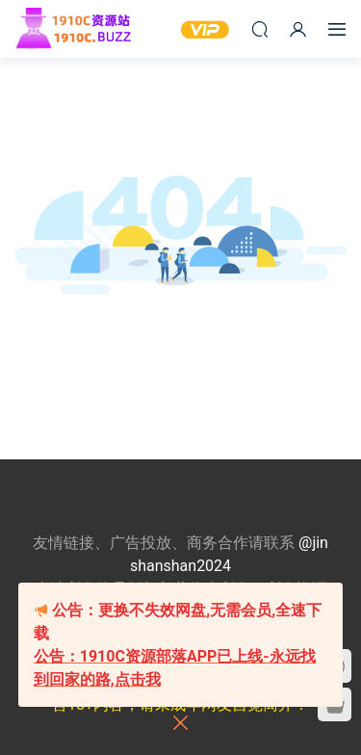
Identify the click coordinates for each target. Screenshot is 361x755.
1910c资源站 (81, 29)
